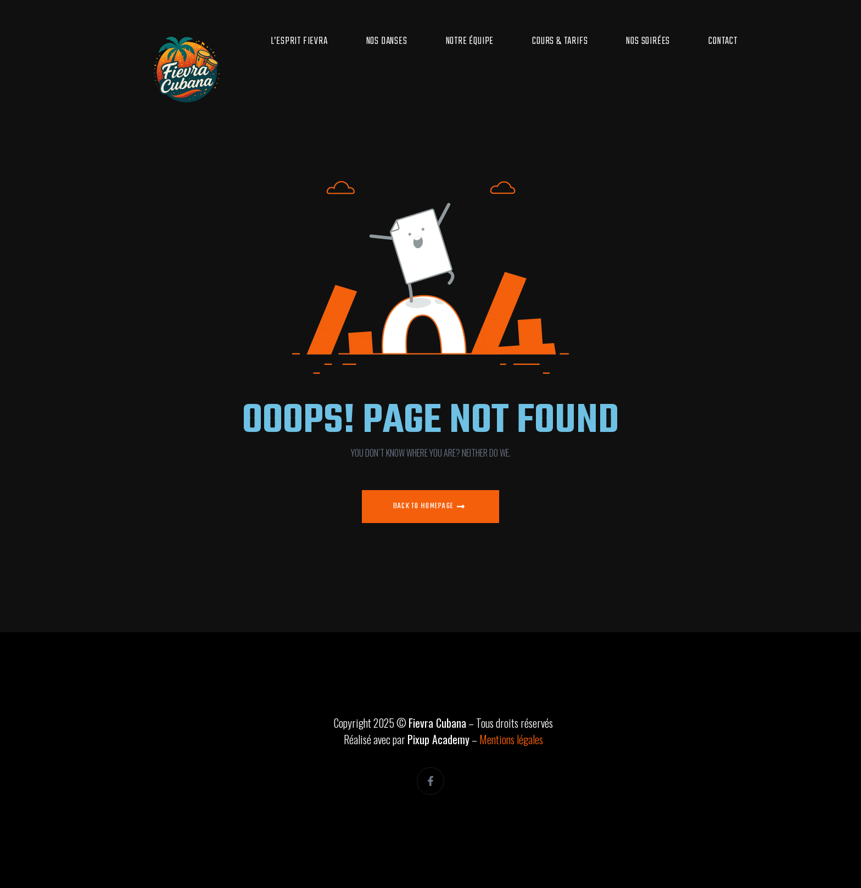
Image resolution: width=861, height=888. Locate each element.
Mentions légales (511, 739)
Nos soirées (648, 41)
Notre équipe (470, 41)
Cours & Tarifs (560, 41)
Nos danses (386, 41)
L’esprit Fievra (299, 41)
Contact (722, 41)
